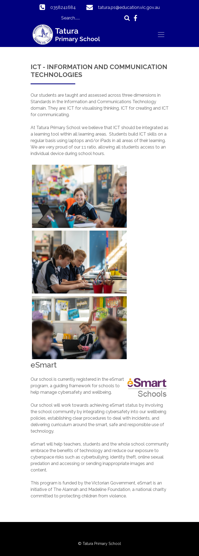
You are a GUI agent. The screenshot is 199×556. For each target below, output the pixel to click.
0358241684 (63, 7)
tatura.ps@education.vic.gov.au (129, 7)
